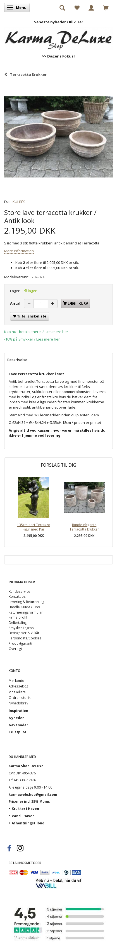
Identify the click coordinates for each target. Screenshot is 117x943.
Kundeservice (19, 591)
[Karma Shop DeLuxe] (58, 37)
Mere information (19, 250)
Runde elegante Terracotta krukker (84, 527)
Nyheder (16, 718)
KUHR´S (19, 201)
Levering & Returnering (26, 601)
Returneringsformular (26, 612)
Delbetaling (18, 622)
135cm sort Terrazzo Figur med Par (33, 527)
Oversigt (15, 648)
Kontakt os (17, 596)
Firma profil (18, 617)
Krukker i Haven (25, 808)
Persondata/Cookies (25, 638)
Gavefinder (18, 725)
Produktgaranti (20, 643)
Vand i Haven (23, 816)
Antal (15, 303)
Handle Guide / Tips (24, 607)
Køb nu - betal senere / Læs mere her (36, 331)
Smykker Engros (21, 628)
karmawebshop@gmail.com (33, 794)
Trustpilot (18, 732)
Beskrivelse (17, 359)
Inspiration (18, 710)
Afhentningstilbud (28, 823)
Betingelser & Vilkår (24, 633)
